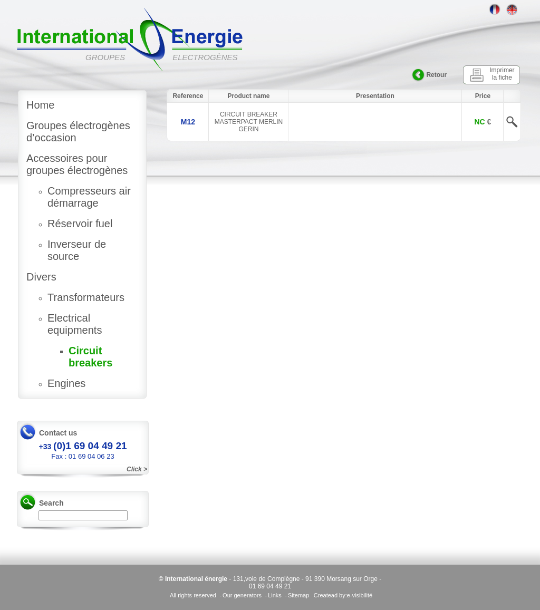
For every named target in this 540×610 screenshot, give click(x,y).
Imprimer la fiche (501, 73)
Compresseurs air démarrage (89, 197)
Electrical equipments (74, 324)
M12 (188, 122)
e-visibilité (359, 595)
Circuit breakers (90, 357)
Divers (41, 277)
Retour (436, 75)
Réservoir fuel (79, 223)
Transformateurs (85, 297)
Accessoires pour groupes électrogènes (77, 164)
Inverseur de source (76, 250)
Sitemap (298, 595)
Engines (66, 383)
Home (40, 105)
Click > (137, 469)
